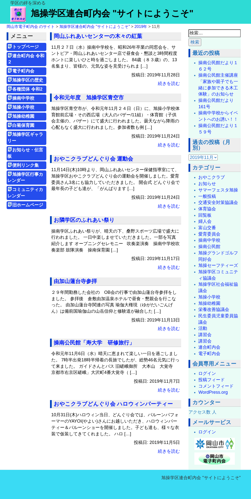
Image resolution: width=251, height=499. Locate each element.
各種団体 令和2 (27, 89)
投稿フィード (211, 379)
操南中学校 (23, 98)
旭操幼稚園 (25, 116)
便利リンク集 (25, 165)
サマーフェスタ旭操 (218, 190)
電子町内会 (23, 71)
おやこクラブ (211, 177)
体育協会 (207, 208)
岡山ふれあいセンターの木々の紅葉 (98, 36)
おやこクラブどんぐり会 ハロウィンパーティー (113, 404)
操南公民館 (209, 246)
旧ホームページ (27, 204)
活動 (202, 328)
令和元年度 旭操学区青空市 (89, 98)
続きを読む (169, 83)
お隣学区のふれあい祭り (84, 220)
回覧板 (205, 215)
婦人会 (205, 221)
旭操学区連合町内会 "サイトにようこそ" (101, 13)
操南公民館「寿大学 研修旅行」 (94, 343)
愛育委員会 (209, 234)
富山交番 (207, 227)
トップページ (25, 46)
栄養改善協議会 (213, 309)
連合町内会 (209, 347)
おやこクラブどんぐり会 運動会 (93, 159)
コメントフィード (216, 386)
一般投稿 (207, 196)
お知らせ (207, 183)
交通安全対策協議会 (218, 202)
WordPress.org (213, 392)
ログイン (207, 373)
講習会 (205, 334)
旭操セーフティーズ (218, 265)
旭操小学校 (23, 107)
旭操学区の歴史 (27, 80)
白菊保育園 (23, 125)
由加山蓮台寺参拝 (75, 281)
